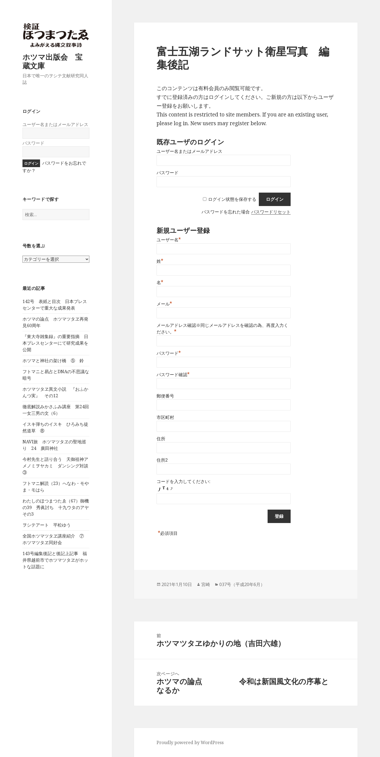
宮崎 (205, 584)
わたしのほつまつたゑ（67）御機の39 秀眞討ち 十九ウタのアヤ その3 (57, 507)
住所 (161, 438)
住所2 (162, 460)
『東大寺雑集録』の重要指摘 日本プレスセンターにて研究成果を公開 (55, 343)
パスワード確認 (173, 374)
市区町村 (165, 417)
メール (164, 304)
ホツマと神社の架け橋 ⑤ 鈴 (53, 361)
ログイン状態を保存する (232, 199)
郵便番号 (165, 396)
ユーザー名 (169, 240)
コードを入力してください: (183, 481)
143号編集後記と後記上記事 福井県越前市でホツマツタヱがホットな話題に (55, 560)
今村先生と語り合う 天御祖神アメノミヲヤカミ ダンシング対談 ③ (57, 465)
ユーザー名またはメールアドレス (55, 124)
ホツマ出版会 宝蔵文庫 (52, 61)
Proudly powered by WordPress (190, 742)
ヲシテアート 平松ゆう (46, 525)
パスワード (33, 143)
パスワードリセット (271, 212)
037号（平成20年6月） (242, 584)
